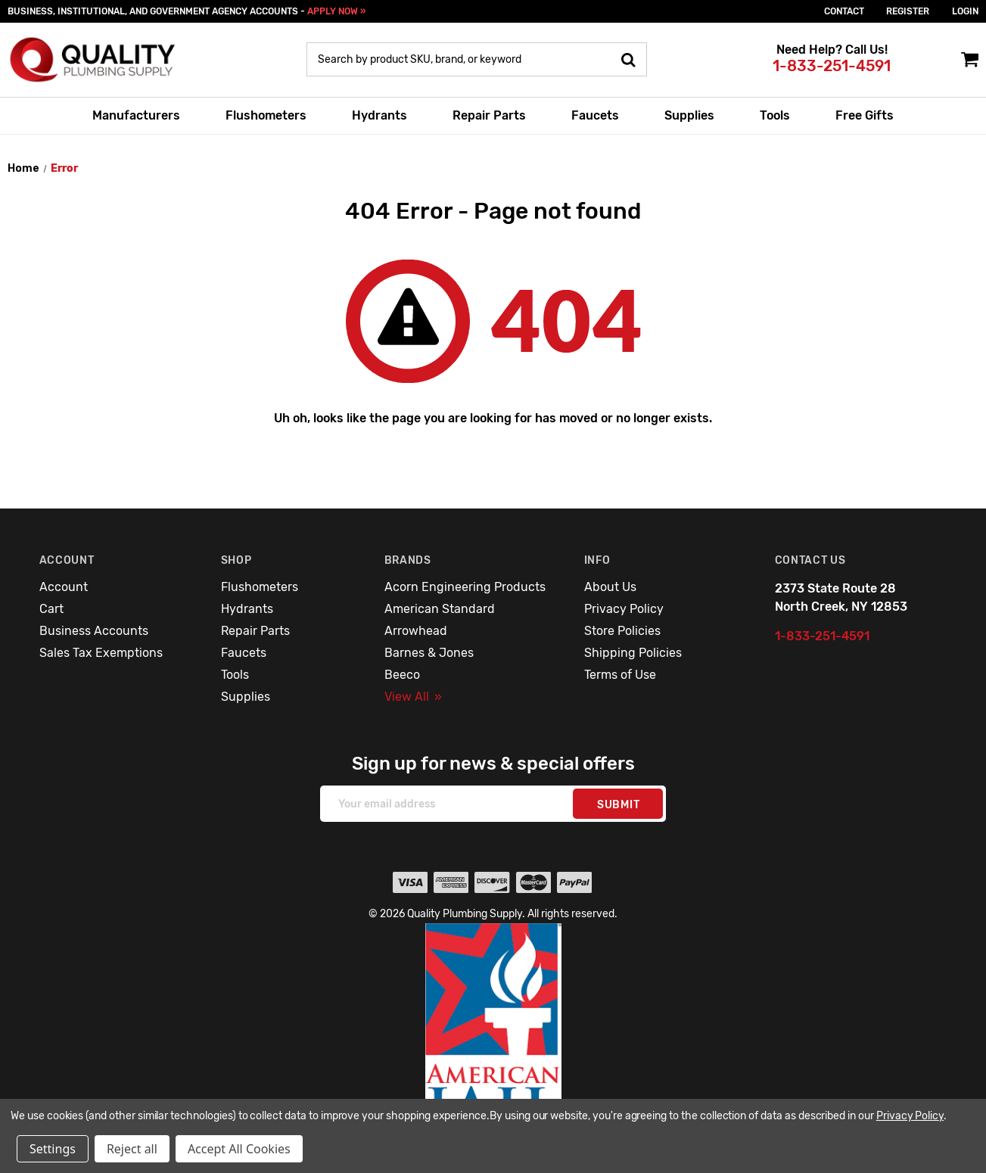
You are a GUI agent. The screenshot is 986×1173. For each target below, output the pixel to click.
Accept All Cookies (239, 1148)
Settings (53, 1148)
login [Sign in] (965, 11)
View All (413, 696)
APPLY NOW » (336, 11)
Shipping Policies (633, 653)
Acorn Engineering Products (465, 587)
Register (907, 11)
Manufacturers (136, 115)
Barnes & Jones (429, 653)
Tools (775, 115)
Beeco (402, 674)
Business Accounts (93, 631)
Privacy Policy (624, 609)
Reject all (132, 1148)
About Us (610, 587)
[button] (493, 1036)
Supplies (689, 115)
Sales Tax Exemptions (101, 653)
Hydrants (379, 115)
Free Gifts (864, 115)
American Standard (439, 609)
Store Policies (622, 631)
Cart (51, 609)
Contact (844, 11)
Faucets (595, 115)
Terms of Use (620, 674)
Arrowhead (415, 631)
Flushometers (266, 115)
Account (63, 587)
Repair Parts (489, 115)
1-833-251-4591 (832, 66)
